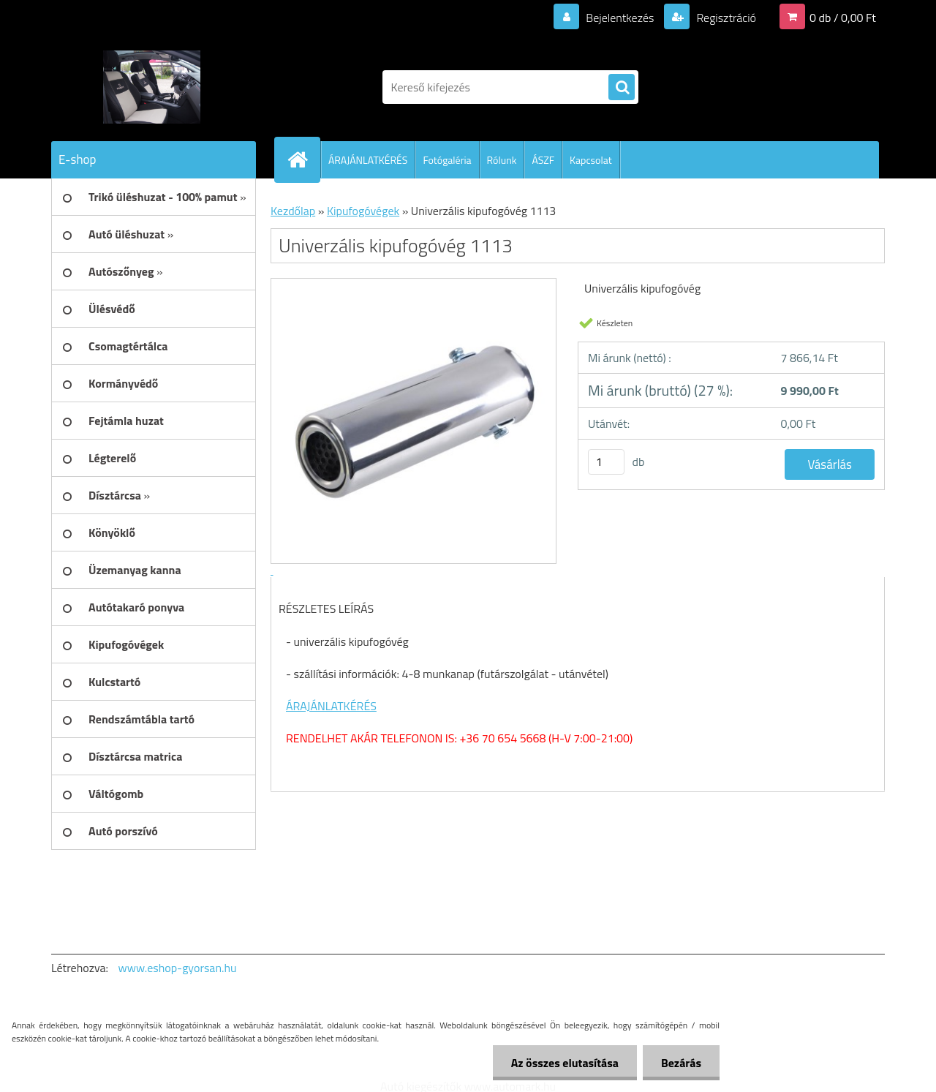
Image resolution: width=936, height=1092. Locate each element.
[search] (621, 88)
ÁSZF (543, 159)
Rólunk (502, 159)
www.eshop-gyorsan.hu (177, 967)
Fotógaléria (447, 159)
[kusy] (606, 462)
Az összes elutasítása (565, 1063)
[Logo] (151, 87)
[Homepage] (303, 159)
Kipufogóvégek (363, 210)
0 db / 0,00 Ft (842, 17)
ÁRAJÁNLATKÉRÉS (367, 159)
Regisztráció (725, 17)
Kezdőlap (293, 210)
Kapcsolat (591, 159)
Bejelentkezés (620, 17)
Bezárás (681, 1063)
